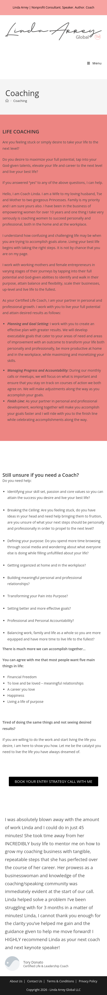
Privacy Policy (88, 981)
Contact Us (34, 981)
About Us (16, 981)
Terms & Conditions (60, 981)
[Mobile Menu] (94, 63)
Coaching (20, 101)
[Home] (7, 101)
